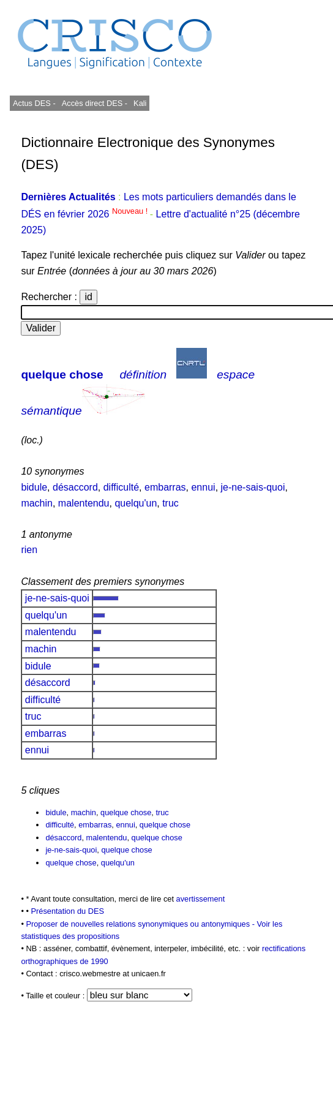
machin (37, 503)
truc (170, 503)
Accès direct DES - (94, 103)
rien (29, 549)
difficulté (121, 487)
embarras (165, 487)
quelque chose (62, 374)
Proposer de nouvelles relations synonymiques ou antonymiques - (141, 924)
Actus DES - (34, 103)
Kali (139, 103)
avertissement (200, 898)
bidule (34, 487)
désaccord (75, 487)
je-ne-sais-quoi (253, 487)
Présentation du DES (67, 911)
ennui (203, 487)
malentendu (84, 503)
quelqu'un (135, 503)
